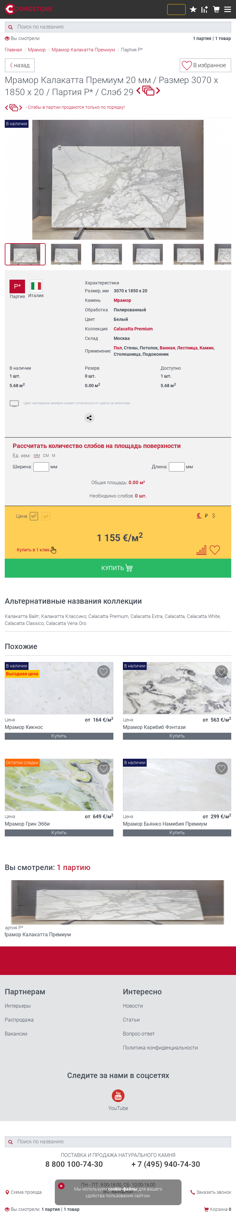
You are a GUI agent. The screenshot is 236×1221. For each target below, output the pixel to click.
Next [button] (224, 180)
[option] (118, 179)
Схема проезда (26, 1192)
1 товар (223, 38)
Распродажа (19, 1020)
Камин (207, 347)
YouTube (118, 1100)
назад (18, 65)
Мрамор (122, 300)
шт (46, 516)
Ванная (167, 347)
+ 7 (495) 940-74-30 (165, 1164)
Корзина (220, 1209)
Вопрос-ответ (139, 1034)
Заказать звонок (213, 1192)
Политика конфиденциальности (160, 1048)
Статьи (131, 1020)
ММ (37, 456)
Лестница (187, 347)
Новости (133, 1006)
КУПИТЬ (117, 568)
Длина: (172, 466)
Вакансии (16, 1034)
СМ (46, 456)
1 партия (202, 38)
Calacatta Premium (133, 328)
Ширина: (35, 466)
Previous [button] (11, 180)
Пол (118, 347)
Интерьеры (18, 1006)
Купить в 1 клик (37, 550)
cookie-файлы (122, 1189)
